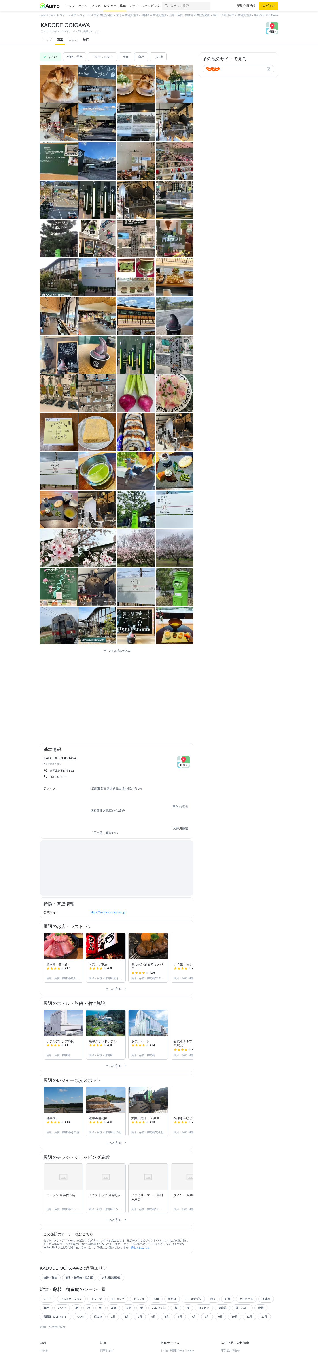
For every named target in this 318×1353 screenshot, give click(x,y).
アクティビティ (102, 57)
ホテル (83, 6)
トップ (70, 6)
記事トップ (107, 1350)
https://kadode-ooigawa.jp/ (108, 912)
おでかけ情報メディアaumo (177, 1350)
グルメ (95, 6)
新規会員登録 (246, 6)
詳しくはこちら (140, 1247)
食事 (126, 57)
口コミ (73, 40)
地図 (86, 40)
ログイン (268, 6)
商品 (141, 57)
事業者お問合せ (230, 1350)
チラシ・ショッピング (144, 6)
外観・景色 (74, 57)
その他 (158, 57)
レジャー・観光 (115, 6)
